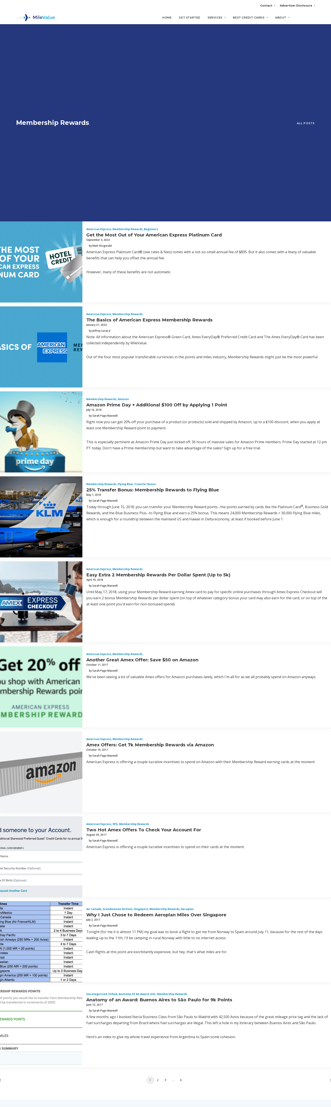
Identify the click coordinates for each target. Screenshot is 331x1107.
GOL (153, 820)
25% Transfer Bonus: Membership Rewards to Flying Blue (152, 315)
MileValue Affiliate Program (245, 1073)
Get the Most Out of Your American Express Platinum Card (154, 60)
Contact (267, 5)
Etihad (112, 820)
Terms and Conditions (37, 1017)
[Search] (312, 19)
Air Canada (93, 735)
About (282, 17)
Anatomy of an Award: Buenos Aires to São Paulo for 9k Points (159, 825)
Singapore (141, 735)
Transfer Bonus (145, 310)
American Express (98, 55)
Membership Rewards (128, 55)
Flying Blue (125, 310)
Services (217, 17)
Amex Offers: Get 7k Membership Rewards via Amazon (150, 570)
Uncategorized (96, 820)
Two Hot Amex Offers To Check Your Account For (143, 655)
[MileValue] (35, 17)
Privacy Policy (29, 1006)
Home (167, 17)
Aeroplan (187, 735)
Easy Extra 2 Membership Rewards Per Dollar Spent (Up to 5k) (158, 400)
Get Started (189, 17)
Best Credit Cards (250, 17)
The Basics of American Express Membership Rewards (149, 145)
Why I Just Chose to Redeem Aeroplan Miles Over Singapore (156, 740)
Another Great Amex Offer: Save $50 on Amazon (142, 485)
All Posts (306, 36)
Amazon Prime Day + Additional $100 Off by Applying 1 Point (156, 230)
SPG (115, 650)
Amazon (123, 225)
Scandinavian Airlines (118, 735)
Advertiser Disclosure (297, 5)
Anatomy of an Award (134, 820)
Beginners (151, 55)
